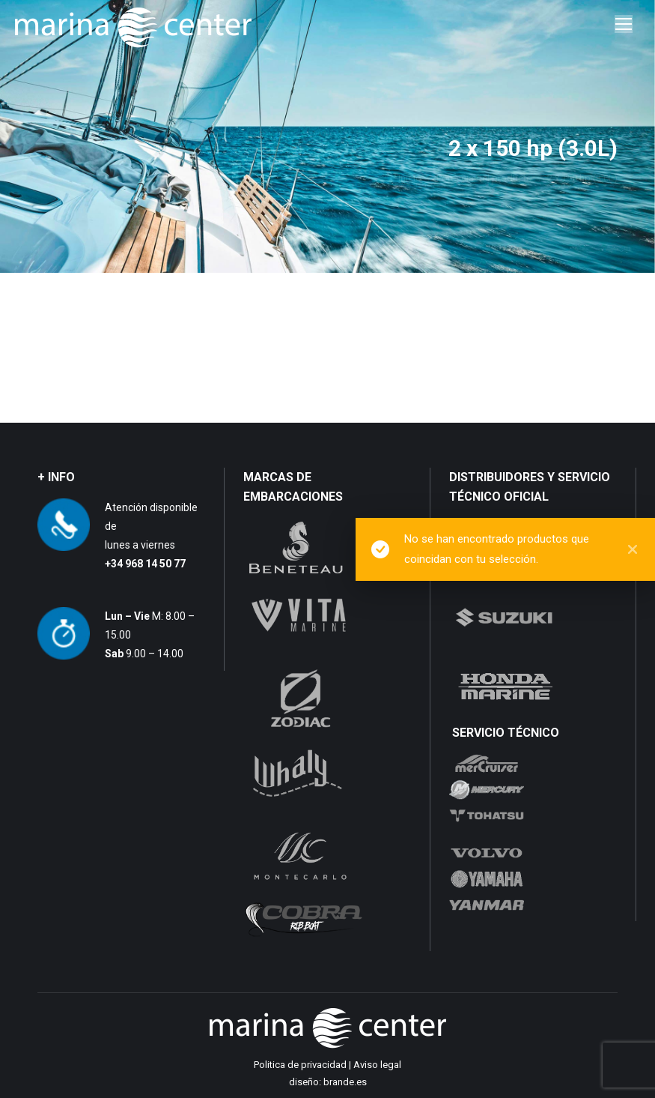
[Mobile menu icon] (624, 24)
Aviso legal (377, 1064)
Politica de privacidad (300, 1064)
